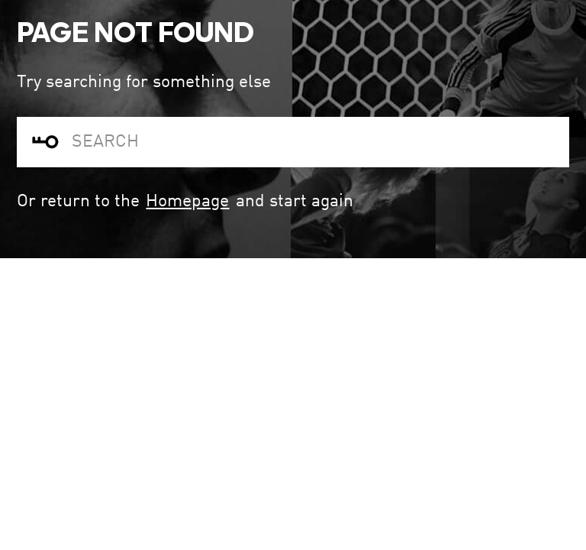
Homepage (187, 201)
